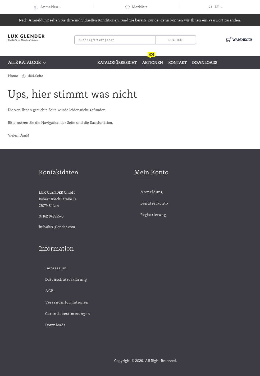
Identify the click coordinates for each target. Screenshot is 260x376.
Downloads (204, 62)
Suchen (175, 40)
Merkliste (136, 7)
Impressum (56, 268)
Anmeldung (151, 192)
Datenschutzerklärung (66, 279)
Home (13, 76)
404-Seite (35, 76)
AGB (49, 291)
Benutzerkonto (154, 203)
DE (217, 7)
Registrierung (153, 214)
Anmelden (52, 7)
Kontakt (177, 62)
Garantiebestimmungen (67, 313)
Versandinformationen (67, 302)
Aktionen (152, 60)
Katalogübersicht (117, 62)
